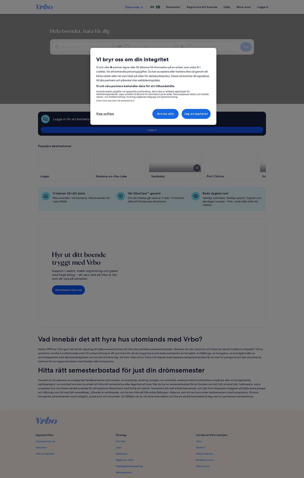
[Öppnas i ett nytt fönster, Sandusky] (175, 132)
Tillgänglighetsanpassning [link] (129, 422)
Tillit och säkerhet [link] (45, 409)
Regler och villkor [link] (125, 415)
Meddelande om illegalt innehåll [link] (133, 440)
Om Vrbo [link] (121, 397)
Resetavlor (173, 7)
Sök (256, 53)
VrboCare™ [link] (41, 403)
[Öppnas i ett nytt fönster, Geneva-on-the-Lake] (119, 132)
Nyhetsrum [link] (121, 409)
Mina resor (244, 7)
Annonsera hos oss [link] (45, 397)
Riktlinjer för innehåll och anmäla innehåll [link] (137, 453)
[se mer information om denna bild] (196, 135)
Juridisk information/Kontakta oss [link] (133, 446)
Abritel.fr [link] (200, 403)
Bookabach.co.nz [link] (205, 415)
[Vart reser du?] (94, 53)
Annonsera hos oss (68, 251)
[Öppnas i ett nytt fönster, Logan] (64, 132)
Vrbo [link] (198, 397)
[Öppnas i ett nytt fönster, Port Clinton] (230, 132)
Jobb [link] (118, 403)
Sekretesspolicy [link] (124, 428)
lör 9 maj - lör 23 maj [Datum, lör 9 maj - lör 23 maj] (168, 54)
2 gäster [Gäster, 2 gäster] (216, 54)
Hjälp (227, 7)
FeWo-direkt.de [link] (204, 409)
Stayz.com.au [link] (203, 422)
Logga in (262, 7)
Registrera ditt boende (202, 7)
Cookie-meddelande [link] (127, 434)
